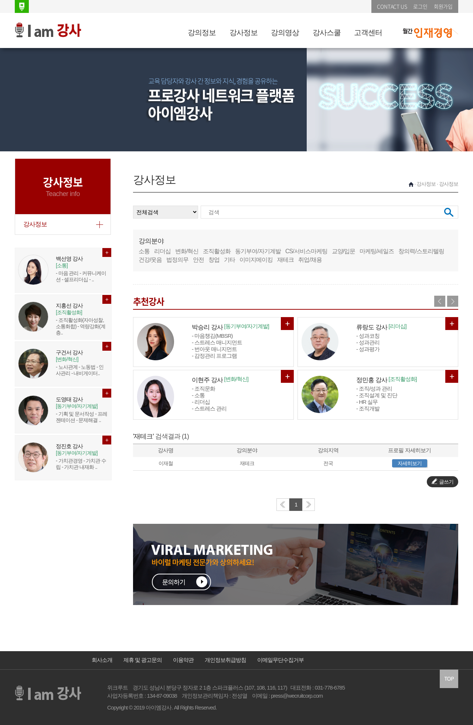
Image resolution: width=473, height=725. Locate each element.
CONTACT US (392, 6)
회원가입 (443, 6)
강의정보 (202, 32)
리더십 (162, 251)
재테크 (285, 260)
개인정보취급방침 (225, 660)
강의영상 (285, 32)
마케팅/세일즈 (377, 251)
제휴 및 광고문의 (142, 660)
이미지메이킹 (256, 260)
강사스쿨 (327, 32)
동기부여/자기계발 (257, 251)
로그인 (420, 6)
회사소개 (102, 660)
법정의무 (177, 260)
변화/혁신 (186, 251)
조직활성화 (217, 251)
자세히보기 (410, 463)
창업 (214, 260)
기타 (229, 260)
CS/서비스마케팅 (306, 251)
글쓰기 (442, 481)
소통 (144, 251)
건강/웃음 (150, 260)
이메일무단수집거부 (280, 660)
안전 (198, 260)
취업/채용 (309, 260)
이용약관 (183, 660)
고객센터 (368, 32)
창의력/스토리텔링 (421, 251)
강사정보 (243, 32)
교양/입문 (343, 251)
